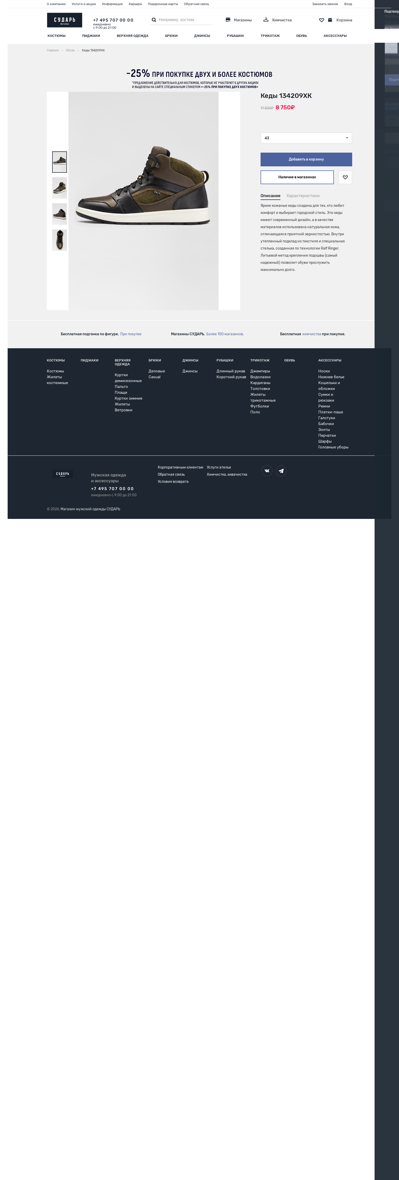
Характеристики (303, 195)
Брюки (171, 36)
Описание (270, 195)
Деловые (157, 371)
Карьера (135, 4)
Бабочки (326, 423)
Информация (112, 4)
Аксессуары (335, 36)
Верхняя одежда (132, 36)
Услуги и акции (84, 4)
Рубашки (235, 36)
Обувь (301, 36)
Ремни (324, 406)
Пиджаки (91, 36)
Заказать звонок (325, 4)
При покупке (130, 334)
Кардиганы (260, 383)
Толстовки (260, 388)
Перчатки (327, 435)
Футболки (259, 406)
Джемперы (260, 371)
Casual (155, 377)
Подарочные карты (163, 4)
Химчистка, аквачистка (227, 474)
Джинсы (202, 36)
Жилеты (122, 404)
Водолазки (260, 377)
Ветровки (123, 410)
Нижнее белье (331, 377)
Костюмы (57, 36)
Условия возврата (173, 481)
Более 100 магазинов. (225, 334)
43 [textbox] (267, 138)
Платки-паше (330, 412)
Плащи (121, 392)
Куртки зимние (128, 398)
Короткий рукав (231, 377)
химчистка (311, 334)
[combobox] (306, 137)
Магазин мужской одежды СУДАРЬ (90, 509)
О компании (56, 4)
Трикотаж (270, 36)
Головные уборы (333, 447)
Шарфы (325, 441)
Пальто (121, 386)
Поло (255, 412)
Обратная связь (196, 4)
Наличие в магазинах (297, 177)
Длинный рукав (231, 371)
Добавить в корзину (306, 159)
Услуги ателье (219, 467)
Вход (348, 4)
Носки (324, 371)
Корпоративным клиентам (180, 467)
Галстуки (326, 418)
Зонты (324, 429)
